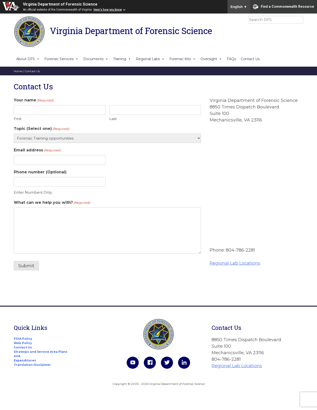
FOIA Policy (23, 338)
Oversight (211, 59)
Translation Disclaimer (32, 365)
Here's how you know (108, 9)
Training (122, 59)
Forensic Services (61, 59)
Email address (37, 150)
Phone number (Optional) (40, 172)
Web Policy (23, 343)
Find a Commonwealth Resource (283, 6)
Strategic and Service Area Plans (40, 351)
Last (113, 118)
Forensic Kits (182, 59)
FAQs (231, 59)
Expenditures (25, 360)
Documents (95, 59)
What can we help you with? (52, 202)
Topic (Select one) (41, 128)
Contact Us (250, 59)
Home (18, 71)
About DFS (28, 59)
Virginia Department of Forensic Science (60, 4)
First (17, 118)
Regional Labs (150, 59)
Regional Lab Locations (235, 263)
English (238, 7)
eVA (17, 356)
